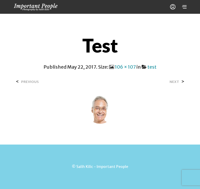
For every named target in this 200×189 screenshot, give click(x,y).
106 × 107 (125, 67)
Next (174, 81)
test (152, 67)
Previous (30, 81)
